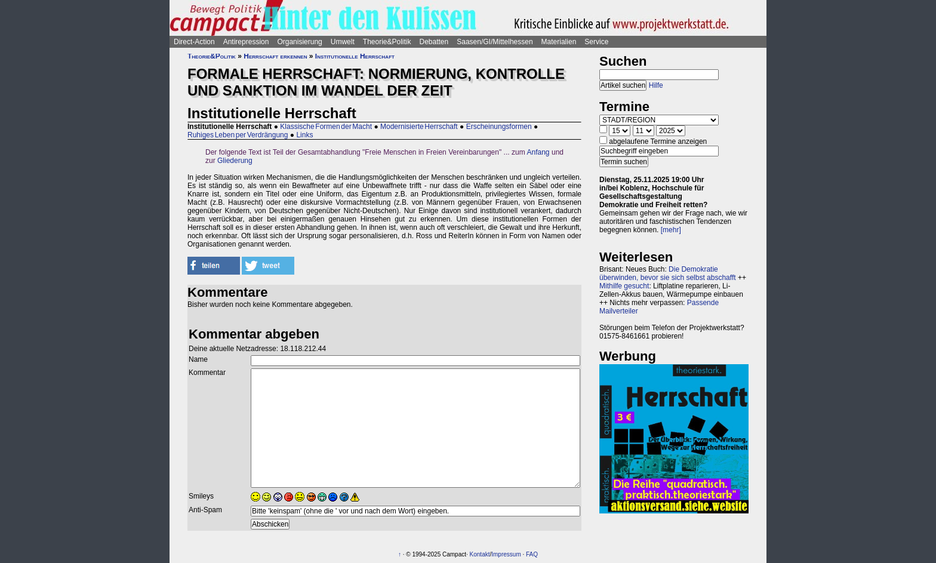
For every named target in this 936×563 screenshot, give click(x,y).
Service (596, 42)
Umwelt (343, 42)
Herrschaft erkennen (275, 56)
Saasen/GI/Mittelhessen (494, 42)
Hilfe (656, 85)
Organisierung (299, 42)
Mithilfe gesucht (624, 286)
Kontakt (480, 554)
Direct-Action (194, 42)
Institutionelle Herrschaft (355, 56)
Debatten (434, 42)
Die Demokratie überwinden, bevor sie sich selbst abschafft (667, 273)
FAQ (532, 554)
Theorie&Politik (387, 42)
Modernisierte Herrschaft (419, 126)
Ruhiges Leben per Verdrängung (237, 135)
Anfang (538, 152)
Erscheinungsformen (499, 126)
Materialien (559, 42)
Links (304, 135)
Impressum (506, 554)
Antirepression (246, 42)
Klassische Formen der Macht (326, 126)
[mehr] (671, 230)
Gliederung (235, 160)
